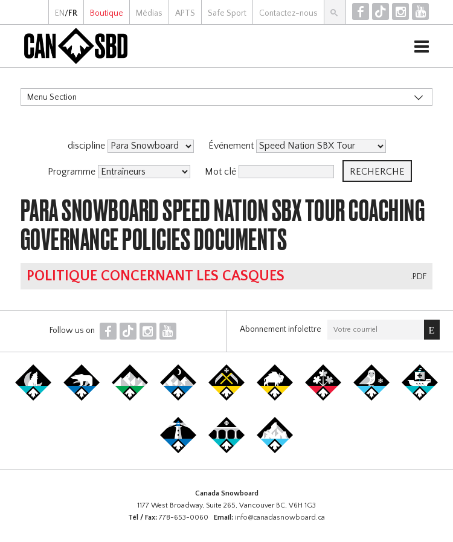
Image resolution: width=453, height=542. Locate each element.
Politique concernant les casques (155, 276)
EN (60, 13)
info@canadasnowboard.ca (280, 517)
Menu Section (52, 97)
